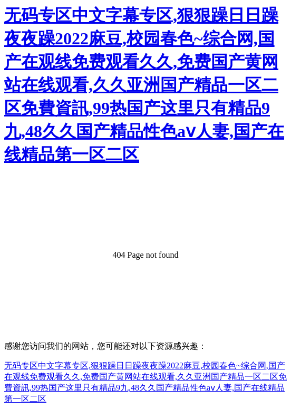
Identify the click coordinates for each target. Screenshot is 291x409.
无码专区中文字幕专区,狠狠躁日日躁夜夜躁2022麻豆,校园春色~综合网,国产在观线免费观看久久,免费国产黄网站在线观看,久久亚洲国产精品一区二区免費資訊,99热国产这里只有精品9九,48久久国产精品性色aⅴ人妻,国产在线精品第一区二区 (144, 85)
